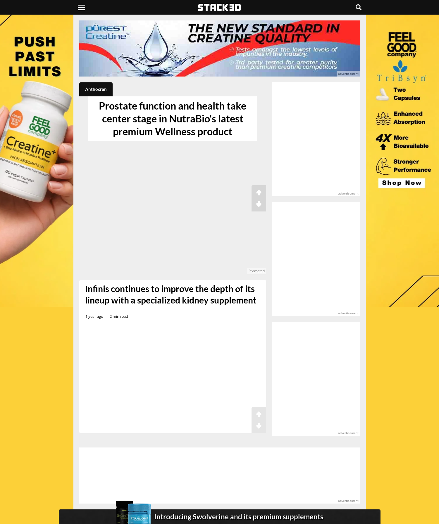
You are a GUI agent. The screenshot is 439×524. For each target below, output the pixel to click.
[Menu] (81, 7)
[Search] (358, 7)
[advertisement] (36, 130)
